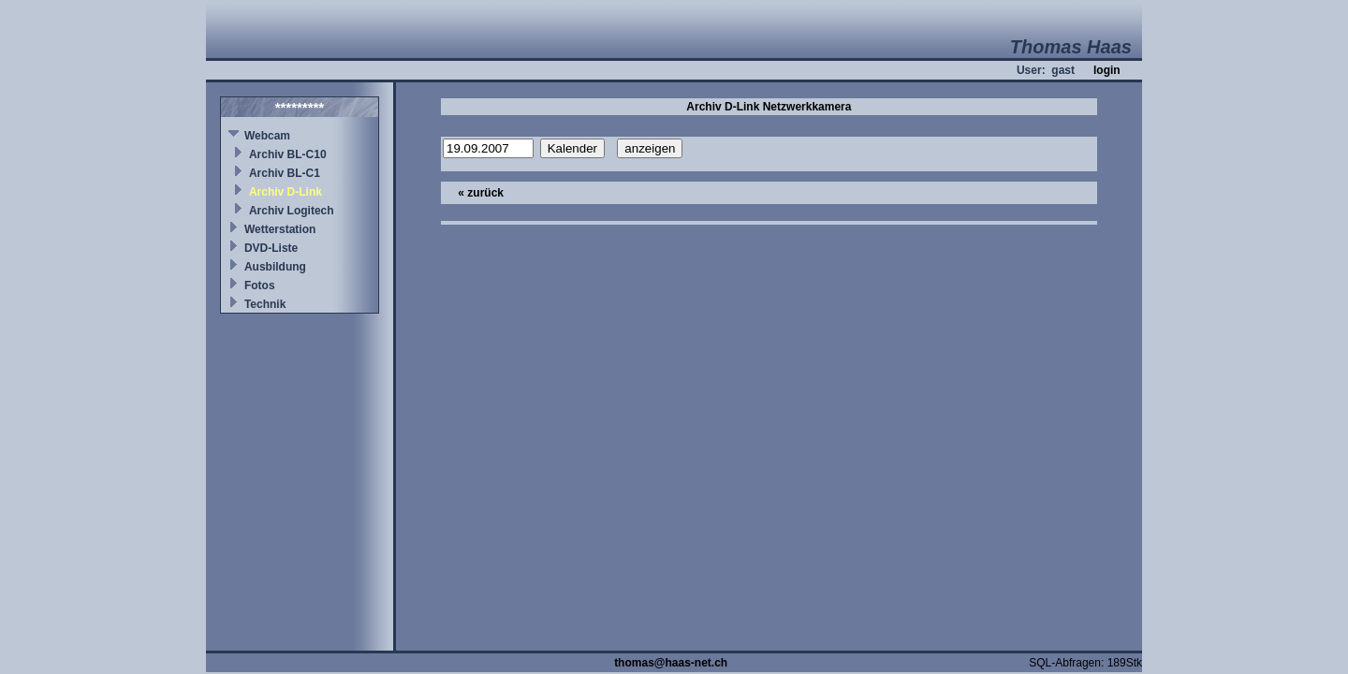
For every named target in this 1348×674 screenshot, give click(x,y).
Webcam (267, 135)
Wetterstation (279, 229)
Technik (265, 304)
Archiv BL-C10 (288, 154)
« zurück (481, 192)
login (1107, 70)
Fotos (259, 285)
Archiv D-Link (285, 191)
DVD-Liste (271, 248)
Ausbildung (275, 266)
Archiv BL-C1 (284, 173)
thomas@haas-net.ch (670, 662)
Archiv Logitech (291, 210)
